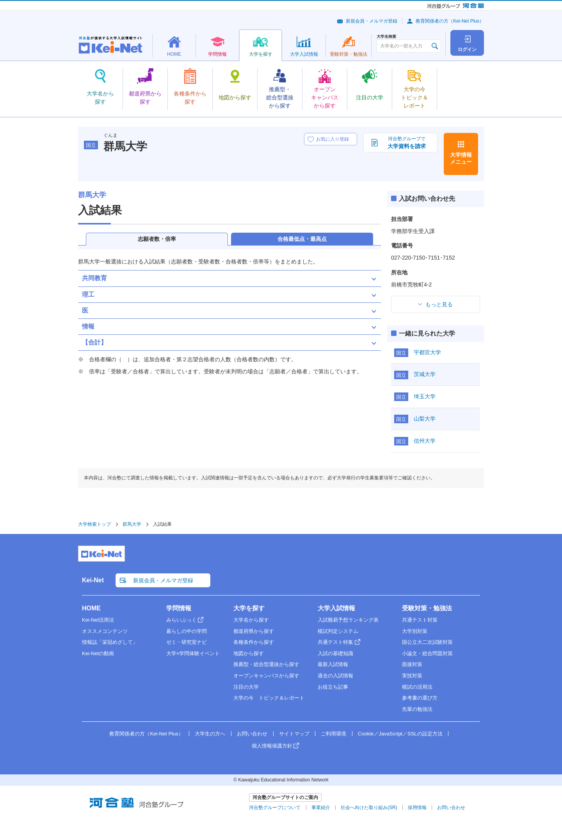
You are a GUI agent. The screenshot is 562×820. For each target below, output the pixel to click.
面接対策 (412, 664)
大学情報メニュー (461, 158)
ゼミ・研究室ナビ (186, 642)
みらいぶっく (181, 620)
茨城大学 (425, 374)
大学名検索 (386, 37)
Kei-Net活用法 (98, 620)
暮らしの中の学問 (186, 631)
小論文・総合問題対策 (427, 653)
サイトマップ (294, 734)
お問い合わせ (252, 734)
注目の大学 (246, 687)
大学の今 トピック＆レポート (268, 698)
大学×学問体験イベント (193, 653)
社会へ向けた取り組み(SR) (369, 807)
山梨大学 (425, 418)
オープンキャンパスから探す (266, 676)
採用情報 (417, 807)
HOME (91, 608)
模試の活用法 (417, 687)
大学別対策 (414, 631)
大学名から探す (251, 620)
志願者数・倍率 (157, 239)
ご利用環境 (333, 734)
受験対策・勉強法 (427, 608)
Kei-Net (93, 580)
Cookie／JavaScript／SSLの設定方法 (400, 734)
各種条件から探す (253, 642)
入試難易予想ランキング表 (348, 620)
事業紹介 (320, 807)
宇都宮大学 (427, 352)
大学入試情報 (336, 608)
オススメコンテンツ (105, 631)
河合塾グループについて (275, 807)
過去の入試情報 (335, 676)
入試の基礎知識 (335, 653)
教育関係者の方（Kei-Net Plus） (450, 21)
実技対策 (412, 676)
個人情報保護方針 (272, 746)
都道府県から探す (253, 631)
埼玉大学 (425, 396)
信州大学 (425, 441)
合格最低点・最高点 (302, 239)
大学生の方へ (210, 734)
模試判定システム (338, 631)
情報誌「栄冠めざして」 (110, 642)
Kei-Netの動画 (98, 653)
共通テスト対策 (420, 620)
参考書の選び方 (420, 698)
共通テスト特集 (335, 642)
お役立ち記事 (333, 687)
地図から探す (248, 653)
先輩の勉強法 (417, 709)
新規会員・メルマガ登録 (371, 21)
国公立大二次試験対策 (427, 642)
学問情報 (178, 608)
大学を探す (249, 608)
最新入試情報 (333, 664)
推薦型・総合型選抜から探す (266, 664)
